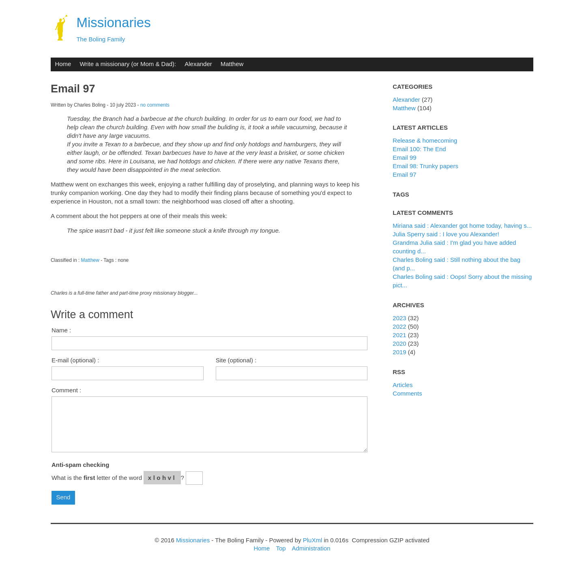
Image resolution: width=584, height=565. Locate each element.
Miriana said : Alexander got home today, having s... (462, 225)
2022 (399, 326)
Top (281, 548)
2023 (399, 318)
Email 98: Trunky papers (425, 166)
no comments (155, 105)
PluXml (312, 540)
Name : (61, 330)
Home (63, 63)
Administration (311, 548)
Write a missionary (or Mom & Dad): (127, 63)
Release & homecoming (425, 140)
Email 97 (404, 174)
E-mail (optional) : (75, 360)
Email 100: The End (419, 149)
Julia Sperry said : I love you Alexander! (446, 234)
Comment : (66, 390)
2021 (399, 335)
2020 (399, 343)
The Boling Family (100, 39)
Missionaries (113, 22)
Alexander (198, 63)
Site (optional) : (236, 360)
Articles (402, 384)
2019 (399, 352)
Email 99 (404, 157)
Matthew (232, 63)
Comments (407, 393)
